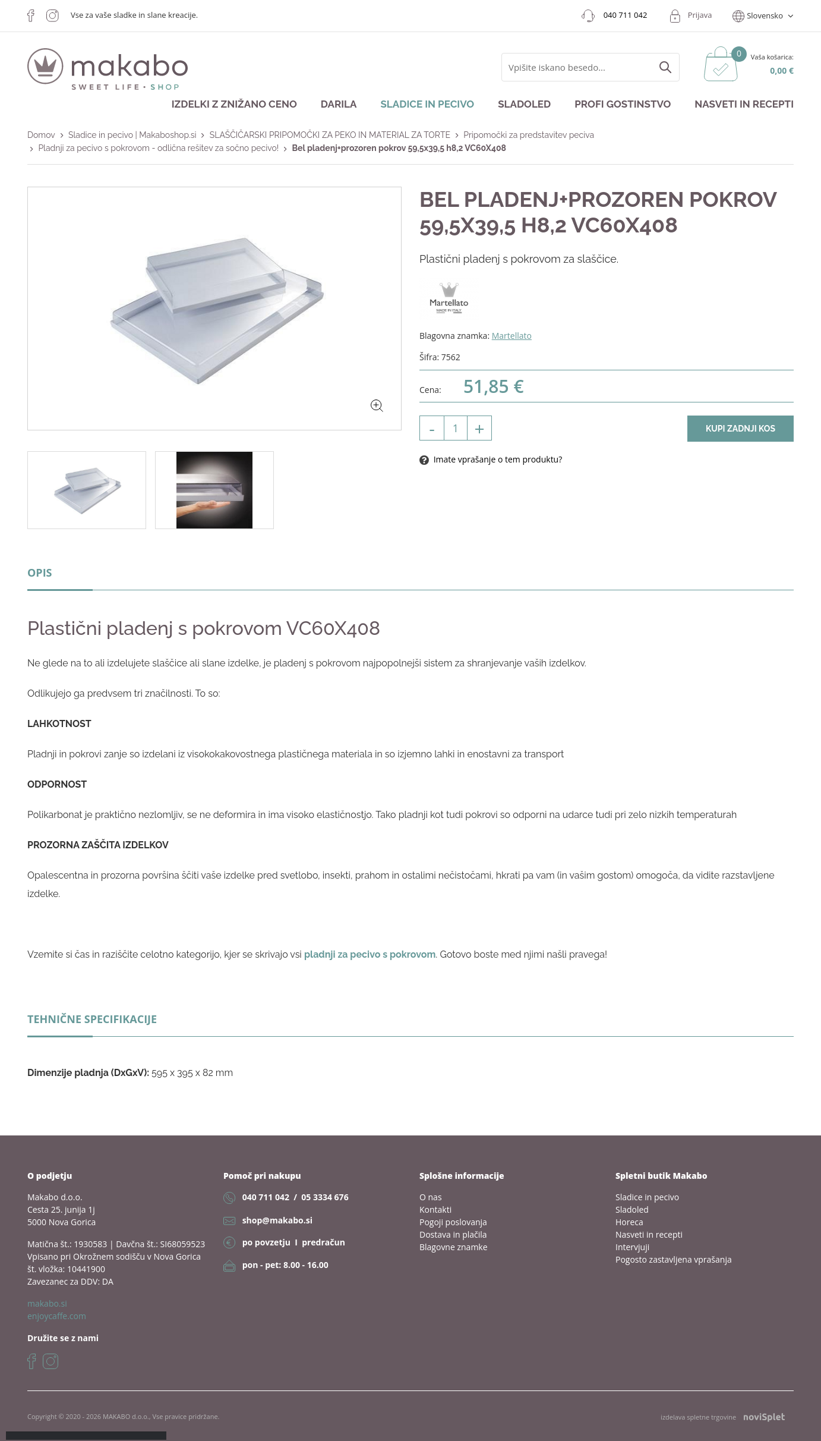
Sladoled (524, 104)
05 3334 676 (324, 1197)
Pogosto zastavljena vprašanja (673, 1259)
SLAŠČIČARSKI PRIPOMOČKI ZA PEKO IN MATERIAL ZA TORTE (330, 135)
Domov (41, 135)
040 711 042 (265, 1197)
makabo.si (47, 1303)
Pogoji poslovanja (453, 1222)
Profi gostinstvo (622, 104)
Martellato (512, 335)
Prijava (700, 15)
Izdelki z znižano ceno (234, 104)
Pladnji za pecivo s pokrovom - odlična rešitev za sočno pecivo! (158, 148)
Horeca (629, 1222)
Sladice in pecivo (427, 104)
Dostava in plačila (453, 1234)
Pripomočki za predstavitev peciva (528, 135)
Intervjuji (632, 1247)
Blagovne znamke (453, 1247)
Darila (339, 104)
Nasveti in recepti (744, 104)
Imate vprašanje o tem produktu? (490, 459)
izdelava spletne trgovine (723, 1416)
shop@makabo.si (277, 1220)
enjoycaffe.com (56, 1316)
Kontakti (435, 1209)
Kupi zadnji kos (740, 428)
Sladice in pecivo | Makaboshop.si (132, 135)
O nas (430, 1197)
